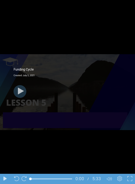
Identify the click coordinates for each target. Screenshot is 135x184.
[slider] (51, 178)
